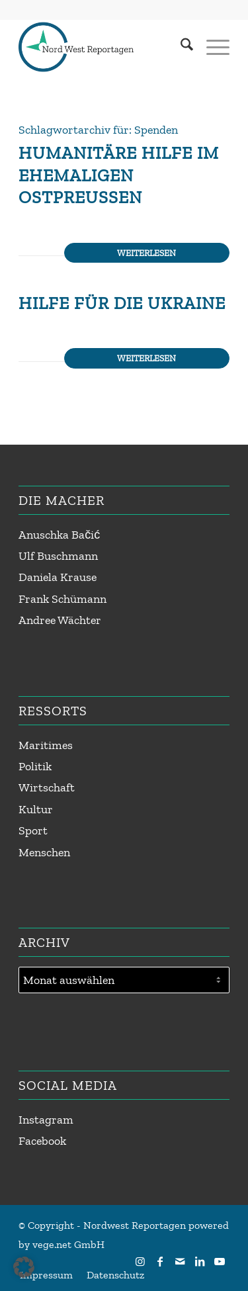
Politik (35, 766)
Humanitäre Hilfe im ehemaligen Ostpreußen (119, 175)
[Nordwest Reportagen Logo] (103, 47)
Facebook (42, 1141)
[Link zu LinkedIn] (200, 1261)
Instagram (46, 1119)
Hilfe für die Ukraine (122, 303)
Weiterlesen (146, 252)
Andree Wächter (60, 620)
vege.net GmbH (68, 1244)
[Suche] (180, 47)
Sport (33, 830)
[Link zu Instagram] (140, 1261)
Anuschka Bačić (59, 534)
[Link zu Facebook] (160, 1261)
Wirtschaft (47, 787)
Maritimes (46, 745)
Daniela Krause (58, 577)
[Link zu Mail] (180, 1261)
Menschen (44, 852)
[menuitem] (180, 47)
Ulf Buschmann (58, 556)
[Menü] (211, 47)
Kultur (36, 809)
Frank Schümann (62, 599)
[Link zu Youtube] (219, 1261)
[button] (24, 1267)
